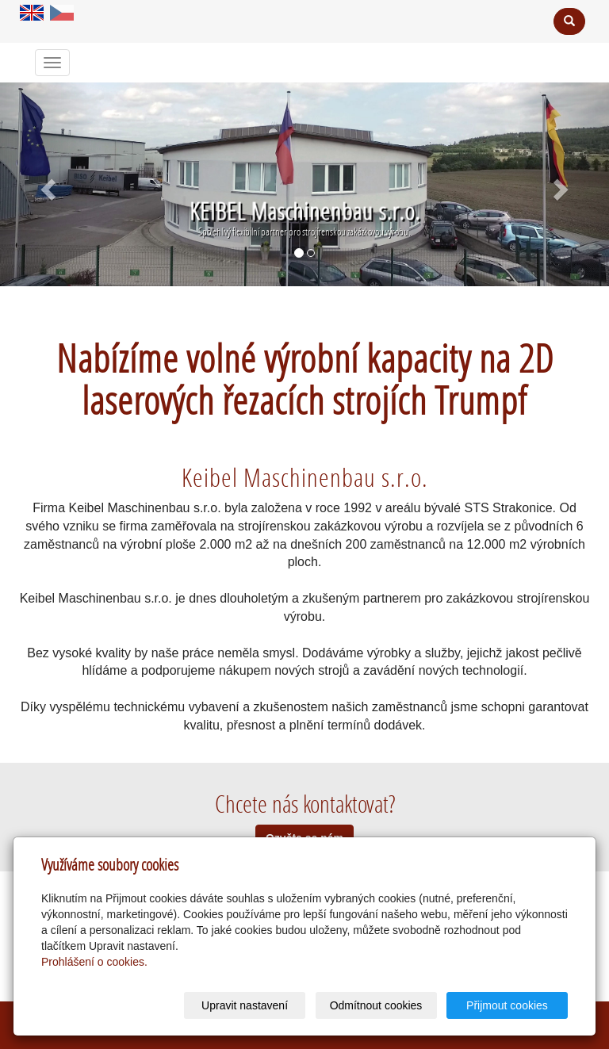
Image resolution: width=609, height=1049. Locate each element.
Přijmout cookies (507, 1005)
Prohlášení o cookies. (94, 961)
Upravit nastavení (244, 1005)
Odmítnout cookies (376, 1005)
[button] (45, 184)
